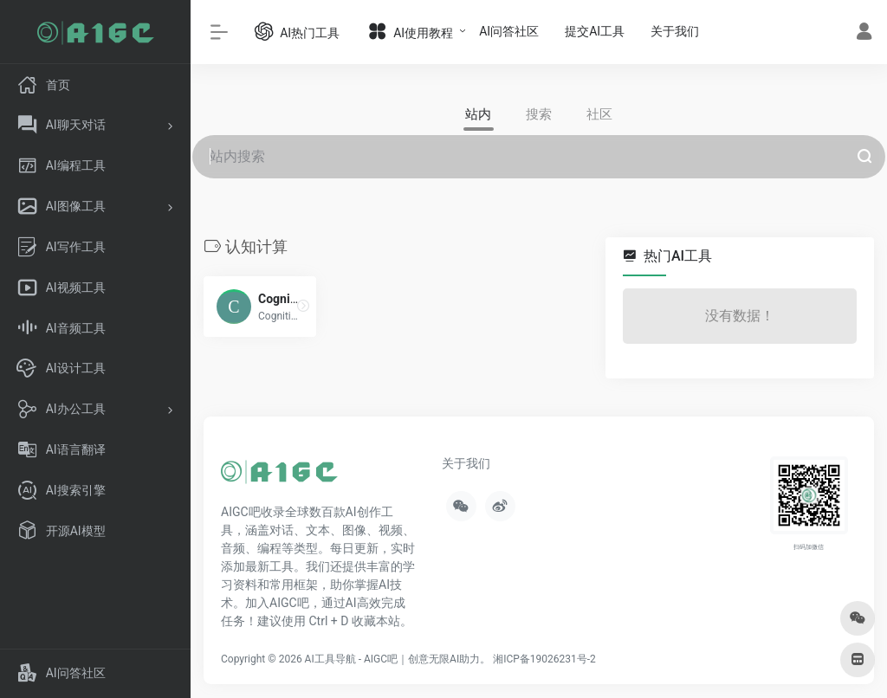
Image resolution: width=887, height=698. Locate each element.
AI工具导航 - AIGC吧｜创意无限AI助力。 (398, 659)
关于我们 (675, 31)
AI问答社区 (509, 31)
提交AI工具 (595, 31)
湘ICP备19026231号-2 (544, 659)
